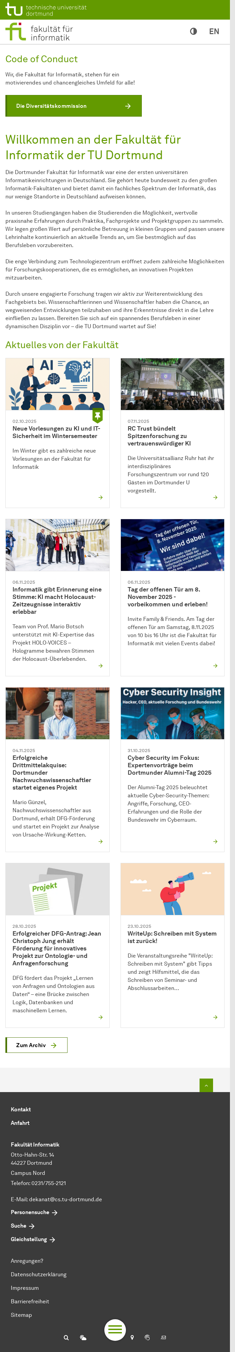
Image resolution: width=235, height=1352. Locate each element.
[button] (73, 106)
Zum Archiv (31, 1045)
